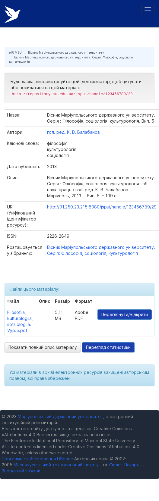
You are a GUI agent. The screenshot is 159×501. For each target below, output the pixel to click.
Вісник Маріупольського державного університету (66, 52)
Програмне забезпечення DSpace (37, 458)
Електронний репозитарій (13, 14)
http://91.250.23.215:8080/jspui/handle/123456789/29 (102, 206)
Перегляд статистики (108, 347)
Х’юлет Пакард (123, 464)
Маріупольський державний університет (60, 416)
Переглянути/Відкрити (124, 314)
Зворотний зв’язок (21, 470)
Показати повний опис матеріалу (42, 347)
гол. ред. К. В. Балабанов (73, 132)
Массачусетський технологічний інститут (57, 464)
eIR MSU (15, 52)
